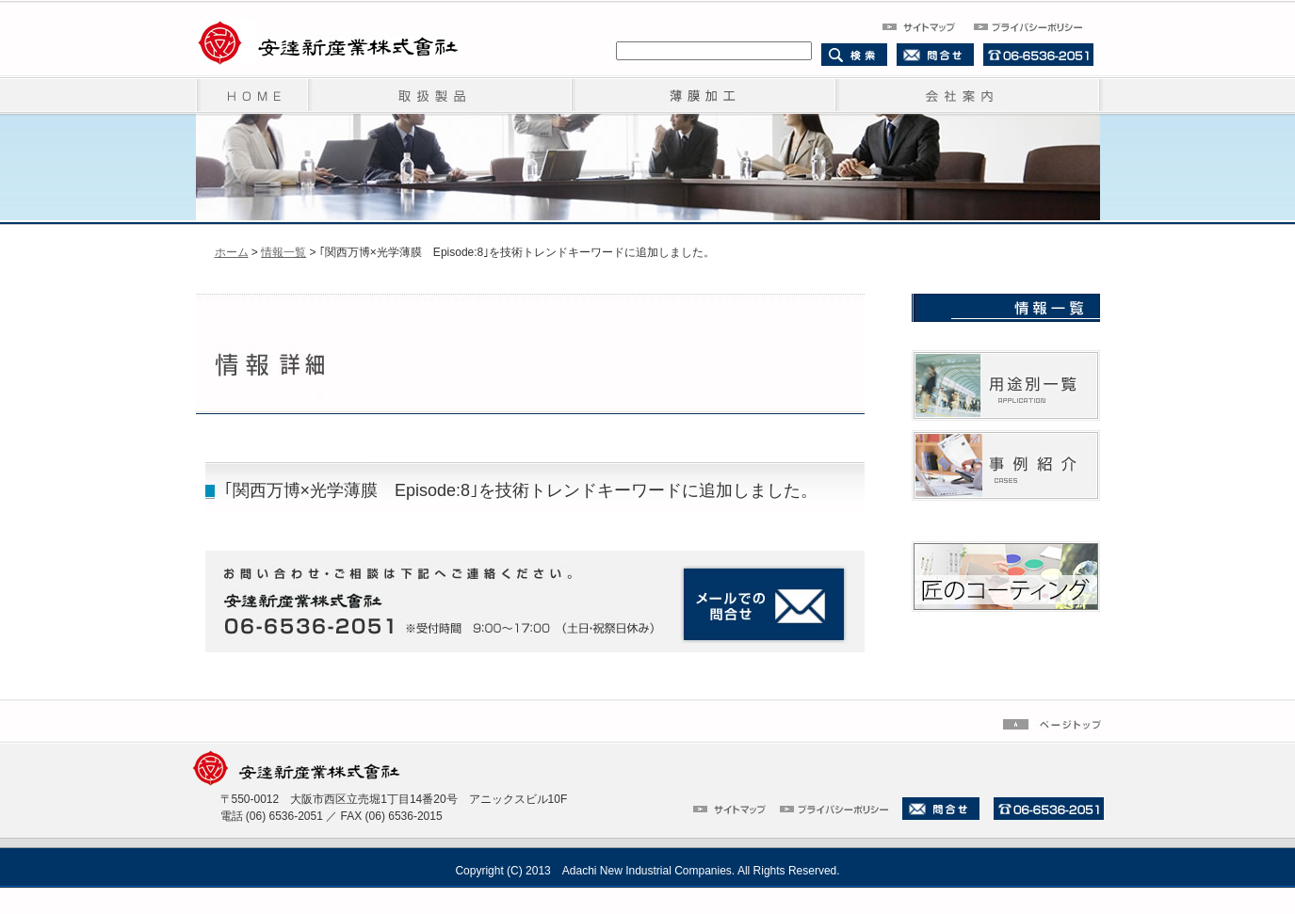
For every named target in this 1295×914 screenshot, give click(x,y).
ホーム (232, 252)
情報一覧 (283, 252)
